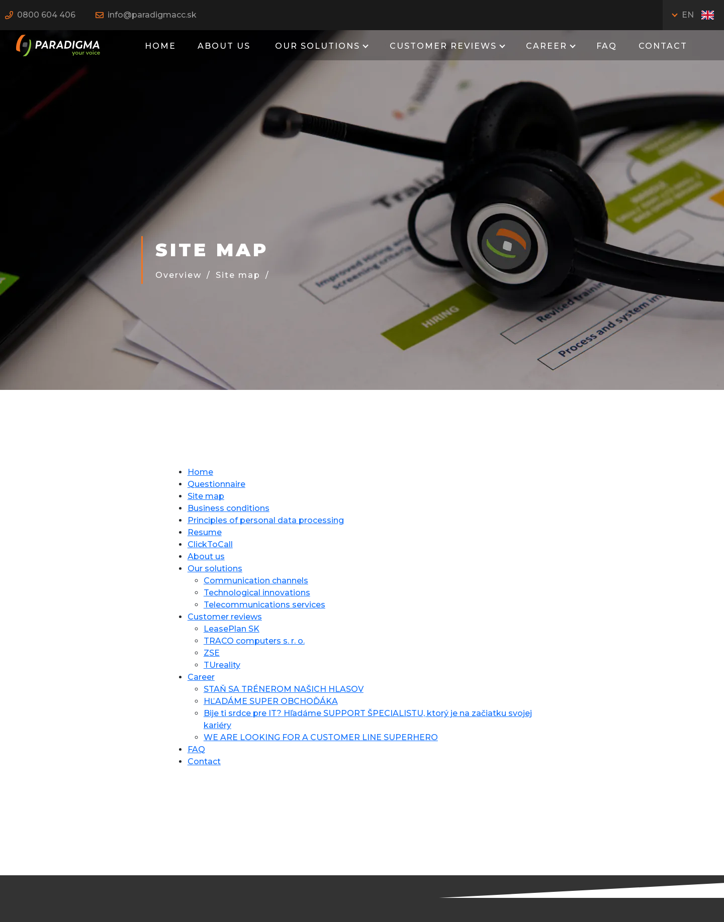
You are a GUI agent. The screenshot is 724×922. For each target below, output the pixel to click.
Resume (205, 532)
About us (224, 46)
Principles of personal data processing (266, 520)
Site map (238, 275)
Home (160, 46)
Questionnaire (216, 484)
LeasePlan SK (231, 629)
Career (546, 46)
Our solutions (316, 46)
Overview (178, 275)
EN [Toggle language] (698, 15)
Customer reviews (443, 46)
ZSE (212, 653)
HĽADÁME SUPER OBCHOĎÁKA (271, 701)
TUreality (222, 665)
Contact (663, 46)
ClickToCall (210, 544)
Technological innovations (257, 592)
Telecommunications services (264, 604)
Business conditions (228, 508)
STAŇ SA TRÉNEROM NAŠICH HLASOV (284, 689)
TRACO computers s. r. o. (254, 641)
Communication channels (256, 580)
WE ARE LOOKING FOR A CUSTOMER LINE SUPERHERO (321, 737)
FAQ (606, 46)
